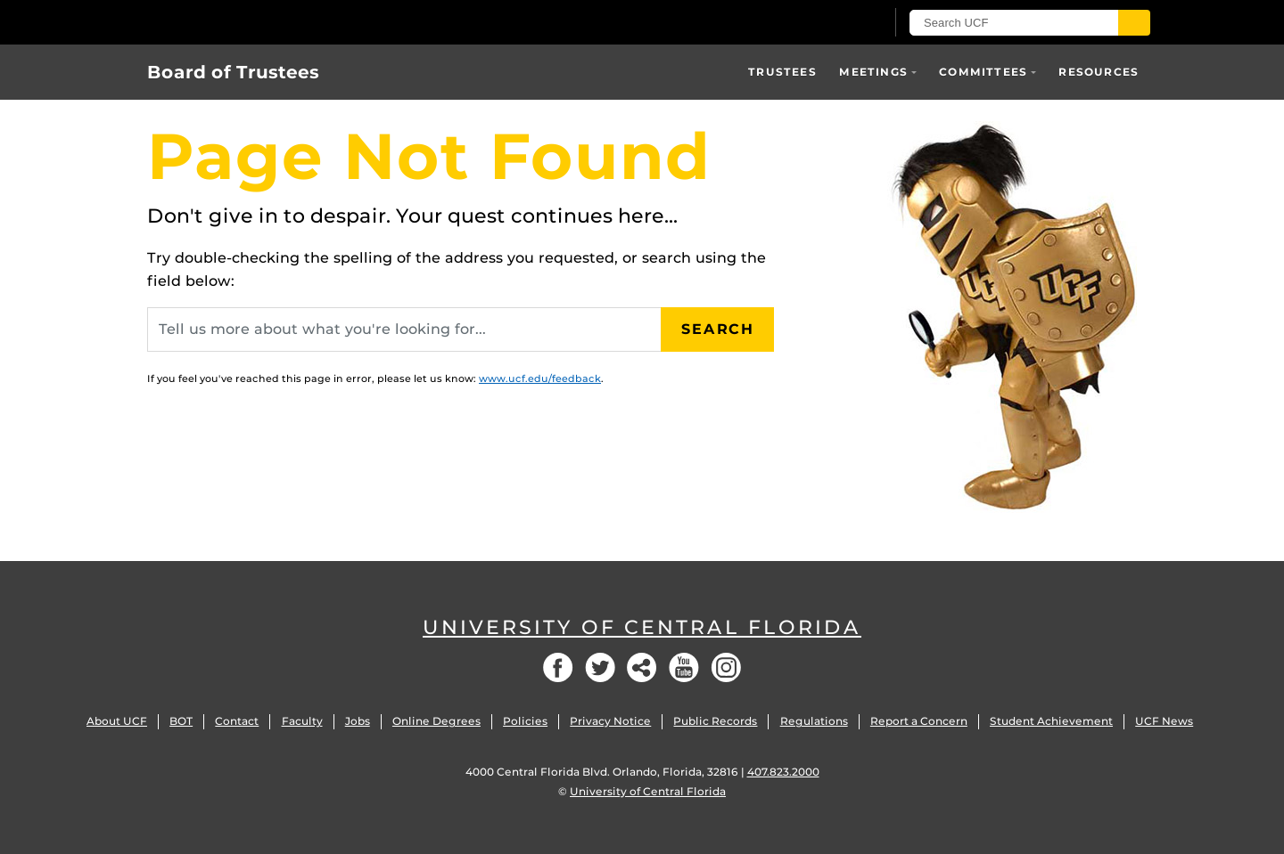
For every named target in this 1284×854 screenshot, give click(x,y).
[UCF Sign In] (827, 23)
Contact (237, 721)
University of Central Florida (642, 627)
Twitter (600, 667)
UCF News (1164, 721)
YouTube (684, 667)
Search (717, 329)
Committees (983, 71)
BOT (181, 721)
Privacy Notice (610, 721)
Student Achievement (1051, 721)
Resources (1098, 71)
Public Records (715, 721)
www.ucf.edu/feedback (540, 378)
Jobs (357, 721)
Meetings (873, 71)
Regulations (814, 721)
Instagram (726, 667)
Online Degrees (436, 721)
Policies (525, 721)
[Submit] (1134, 23)
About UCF (116, 721)
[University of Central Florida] (277, 22)
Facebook (558, 667)
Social (642, 667)
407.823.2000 (783, 771)
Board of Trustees (233, 72)
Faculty (302, 721)
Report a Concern (918, 721)
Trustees (782, 71)
